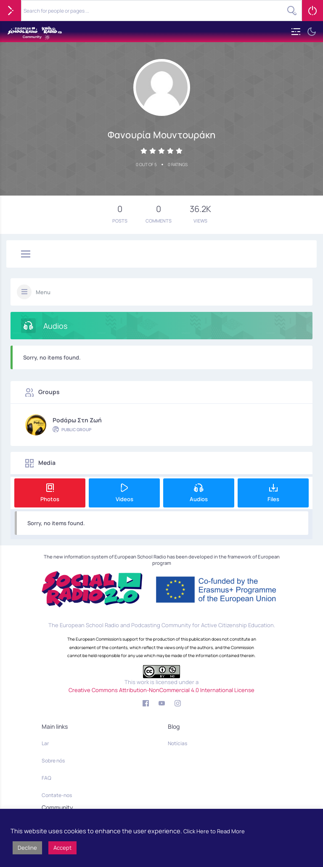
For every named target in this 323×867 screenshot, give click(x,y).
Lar (45, 743)
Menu (43, 292)
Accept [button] (62, 847)
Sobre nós (53, 760)
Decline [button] (27, 847)
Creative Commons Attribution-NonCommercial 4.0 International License (161, 690)
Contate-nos (57, 795)
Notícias (177, 743)
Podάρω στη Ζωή (77, 419)
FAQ (46, 777)
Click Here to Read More (214, 831)
